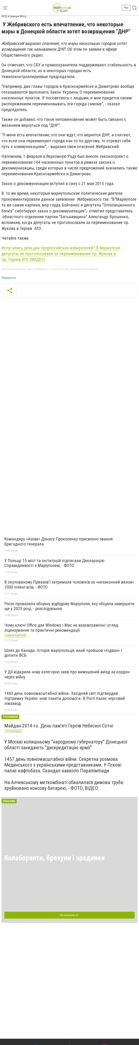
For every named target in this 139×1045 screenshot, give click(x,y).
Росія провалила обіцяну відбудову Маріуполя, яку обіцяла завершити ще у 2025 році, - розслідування (69, 606)
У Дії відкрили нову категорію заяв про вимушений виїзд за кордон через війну (67, 674)
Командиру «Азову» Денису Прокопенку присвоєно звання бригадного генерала (58, 541)
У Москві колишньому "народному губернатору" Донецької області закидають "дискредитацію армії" (65, 745)
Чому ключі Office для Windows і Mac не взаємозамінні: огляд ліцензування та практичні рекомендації (61, 628)
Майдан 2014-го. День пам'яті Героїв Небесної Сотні (58, 726)
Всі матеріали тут (69, 915)
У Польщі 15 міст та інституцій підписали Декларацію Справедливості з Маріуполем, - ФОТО (54, 563)
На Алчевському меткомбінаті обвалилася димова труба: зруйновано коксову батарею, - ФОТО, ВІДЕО (64, 785)
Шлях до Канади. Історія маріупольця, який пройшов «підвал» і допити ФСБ (63, 653)
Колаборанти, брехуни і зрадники (54, 858)
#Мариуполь (8, 278)
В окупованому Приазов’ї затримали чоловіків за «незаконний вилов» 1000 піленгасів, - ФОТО (69, 585)
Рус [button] (126, 7)
